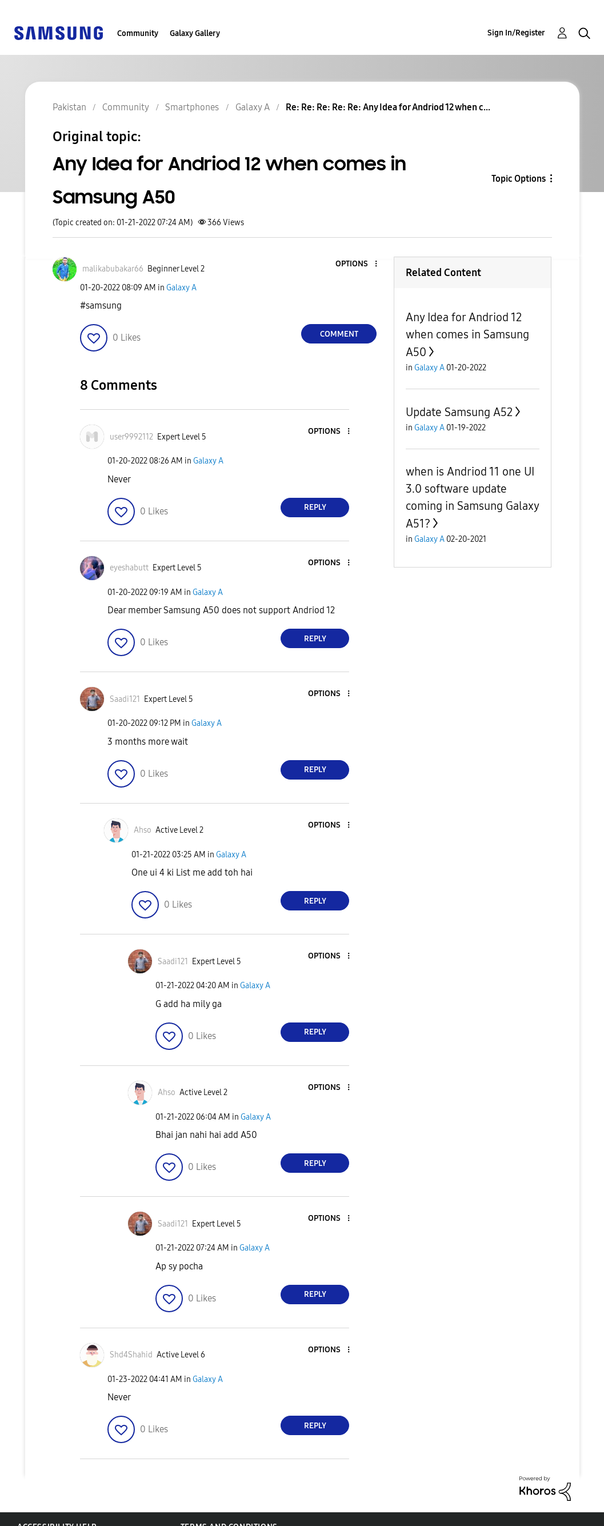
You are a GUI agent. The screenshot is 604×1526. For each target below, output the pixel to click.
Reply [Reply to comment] (315, 507)
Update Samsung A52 (459, 412)
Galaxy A (181, 288)
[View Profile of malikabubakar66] (112, 269)
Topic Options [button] (518, 178)
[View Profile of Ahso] (142, 830)
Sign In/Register (516, 33)
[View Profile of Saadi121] (125, 699)
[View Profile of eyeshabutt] (129, 568)
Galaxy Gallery (195, 33)
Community (137, 33)
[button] (357, 264)
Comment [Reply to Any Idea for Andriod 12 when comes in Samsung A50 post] (339, 334)
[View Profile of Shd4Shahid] (131, 1355)
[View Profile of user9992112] (131, 437)
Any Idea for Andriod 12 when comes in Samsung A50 (467, 334)
